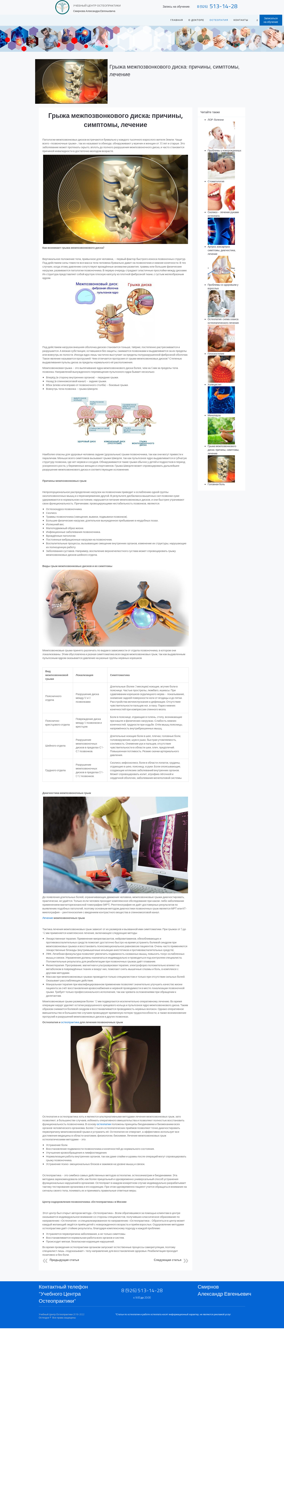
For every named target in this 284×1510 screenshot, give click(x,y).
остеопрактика (70, 1022)
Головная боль (216, 484)
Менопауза (214, 415)
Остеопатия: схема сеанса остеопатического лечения (223, 321)
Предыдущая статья (64, 1260)
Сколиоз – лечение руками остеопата (223, 214)
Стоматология (216, 181)
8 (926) (202, 6)
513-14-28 (223, 6)
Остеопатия (219, 20)
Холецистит (215, 384)
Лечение (47, 918)
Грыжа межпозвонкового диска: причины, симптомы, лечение (174, 70)
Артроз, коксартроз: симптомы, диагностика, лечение (222, 250)
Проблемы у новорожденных (224, 150)
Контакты (241, 20)
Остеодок (44, 1317)
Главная (176, 20)
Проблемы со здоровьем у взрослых (223, 286)
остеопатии (104, 1124)
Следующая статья (167, 1260)
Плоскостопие (216, 354)
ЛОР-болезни (216, 120)
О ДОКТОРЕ (196, 20)
